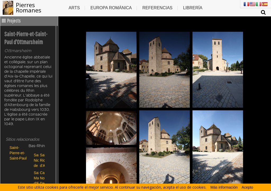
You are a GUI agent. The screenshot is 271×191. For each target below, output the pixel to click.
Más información (224, 187)
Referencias (157, 8)
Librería (192, 8)
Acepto (247, 187)
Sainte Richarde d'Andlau (41, 160)
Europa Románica (111, 8)
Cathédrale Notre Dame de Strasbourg (41, 178)
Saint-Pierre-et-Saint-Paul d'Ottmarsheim (18, 152)
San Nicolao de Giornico (35, 160)
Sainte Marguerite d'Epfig (35, 178)
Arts (74, 8)
